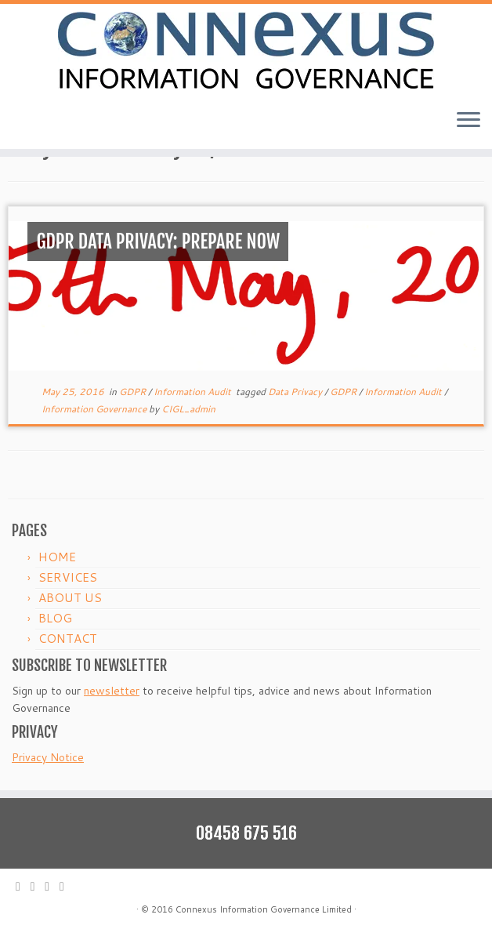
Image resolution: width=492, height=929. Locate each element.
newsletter (111, 691)
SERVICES (67, 577)
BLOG (55, 618)
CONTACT (67, 638)
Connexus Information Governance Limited (263, 909)
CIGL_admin (188, 409)
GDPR (133, 391)
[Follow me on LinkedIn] (67, 886)
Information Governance (95, 409)
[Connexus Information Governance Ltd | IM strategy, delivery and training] (246, 50)
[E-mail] (23, 886)
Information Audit (193, 391)
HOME (57, 557)
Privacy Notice (48, 757)
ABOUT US (70, 598)
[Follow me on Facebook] (52, 886)
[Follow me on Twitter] (38, 886)
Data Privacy (296, 391)
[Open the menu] (468, 120)
